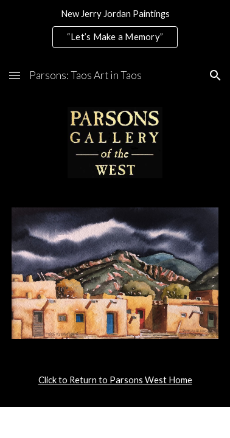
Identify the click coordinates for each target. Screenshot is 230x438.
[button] (14, 75)
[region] (115, 29)
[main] (115, 380)
